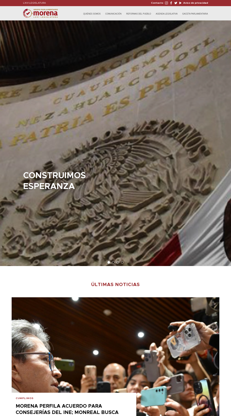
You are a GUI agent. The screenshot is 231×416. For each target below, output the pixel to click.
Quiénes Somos (92, 14)
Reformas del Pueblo (138, 14)
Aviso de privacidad (195, 3)
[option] (115, 141)
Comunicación (113, 14)
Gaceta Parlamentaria (195, 14)
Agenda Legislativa (167, 14)
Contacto (157, 3)
